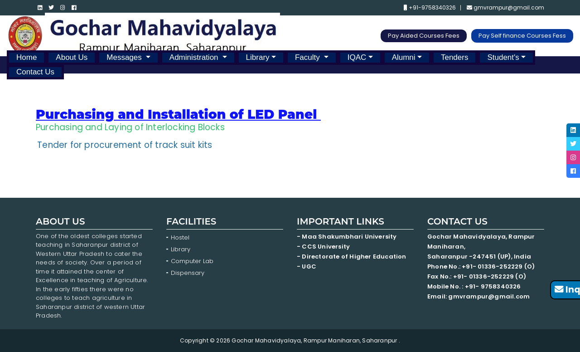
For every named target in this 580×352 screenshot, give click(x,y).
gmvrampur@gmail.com (505, 7)
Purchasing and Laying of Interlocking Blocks (130, 127)
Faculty (308, 57)
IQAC (357, 57)
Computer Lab (193, 261)
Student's (503, 57)
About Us (71, 57)
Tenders (454, 57)
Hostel (180, 237)
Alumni (404, 57)
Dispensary (187, 273)
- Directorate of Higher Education (352, 256)
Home (26, 57)
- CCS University (323, 246)
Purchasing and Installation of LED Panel (176, 114)
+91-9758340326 (430, 7)
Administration (194, 57)
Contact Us (35, 72)
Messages (125, 57)
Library (258, 57)
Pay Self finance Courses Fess (522, 35)
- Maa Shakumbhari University (347, 236)
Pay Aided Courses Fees (423, 35)
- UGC (306, 266)
